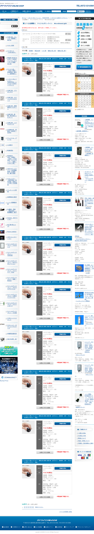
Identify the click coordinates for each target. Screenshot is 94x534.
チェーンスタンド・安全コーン (89, 180)
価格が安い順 (52, 50)
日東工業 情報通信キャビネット (12, 107)
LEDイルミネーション (12, 237)
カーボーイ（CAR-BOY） (11, 51)
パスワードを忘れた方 (87, 11)
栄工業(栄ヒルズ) (11, 225)
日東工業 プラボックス (12, 91)
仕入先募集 (38, 527)
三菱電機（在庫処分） (82, 131)
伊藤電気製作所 (12, 333)
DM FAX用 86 (12, 339)
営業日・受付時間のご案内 (85, 443)
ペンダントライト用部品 (83, 301)
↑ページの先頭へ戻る (65, 511)
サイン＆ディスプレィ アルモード (12, 245)
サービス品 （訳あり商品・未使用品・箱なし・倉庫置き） (12, 71)
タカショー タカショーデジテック (12, 326)
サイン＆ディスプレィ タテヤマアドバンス (12, 287)
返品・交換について (84, 440)
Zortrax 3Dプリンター (12, 218)
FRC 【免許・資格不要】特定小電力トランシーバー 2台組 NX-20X (89, 202)
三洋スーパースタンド (12, 318)
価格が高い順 (62, 50)
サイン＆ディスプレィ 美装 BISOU (12, 279)
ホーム (24, 18)
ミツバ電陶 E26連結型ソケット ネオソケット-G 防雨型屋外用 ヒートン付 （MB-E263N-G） (89, 399)
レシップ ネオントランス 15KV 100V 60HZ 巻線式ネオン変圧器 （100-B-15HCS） (89, 347)
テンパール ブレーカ (12, 138)
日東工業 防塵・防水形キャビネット (12, 116)
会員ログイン (49, 527)
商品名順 (37, 50)
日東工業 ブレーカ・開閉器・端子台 (12, 38)
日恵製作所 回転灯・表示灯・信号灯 (12, 131)
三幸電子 (10, 145)
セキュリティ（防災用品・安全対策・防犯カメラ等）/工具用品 (12, 181)
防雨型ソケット (80, 407)
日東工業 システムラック (12, 123)
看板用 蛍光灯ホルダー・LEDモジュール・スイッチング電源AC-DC (12, 60)
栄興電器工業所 (12, 197)
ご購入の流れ (82, 433)
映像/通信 (10, 150)
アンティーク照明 (12, 190)
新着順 (31, 50)
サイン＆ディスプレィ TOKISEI (12, 254)
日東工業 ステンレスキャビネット (12, 99)
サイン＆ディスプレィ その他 (12, 312)
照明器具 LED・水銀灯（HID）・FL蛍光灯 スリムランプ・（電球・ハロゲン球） (12, 159)
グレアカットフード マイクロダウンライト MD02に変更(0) (51, 43)
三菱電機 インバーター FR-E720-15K (89, 149)
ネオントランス (80, 355)
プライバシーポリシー (83, 527)
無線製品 (88, 208)
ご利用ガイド (16, 527)
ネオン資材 (10, 45)
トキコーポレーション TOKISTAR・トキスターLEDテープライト (12, 82)
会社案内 (6, 527)
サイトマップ (70, 527)
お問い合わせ (28, 527)
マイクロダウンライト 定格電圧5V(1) (44, 39)
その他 (87, 273)
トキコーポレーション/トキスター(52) (44, 33)
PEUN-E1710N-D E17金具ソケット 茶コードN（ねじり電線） (89, 296)
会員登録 (59, 527)
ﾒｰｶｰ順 (44, 50)
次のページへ (39, 507)
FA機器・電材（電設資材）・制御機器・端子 (12, 211)
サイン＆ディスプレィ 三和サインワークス (12, 296)
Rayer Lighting (11, 231)
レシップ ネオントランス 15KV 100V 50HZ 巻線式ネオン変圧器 (89, 368)
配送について (82, 438)
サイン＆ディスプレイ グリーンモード (12, 304)
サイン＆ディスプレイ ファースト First (12, 270)
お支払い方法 (82, 435)
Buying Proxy (4, 380)
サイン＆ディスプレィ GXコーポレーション (12, 262)
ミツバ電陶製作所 (12, 203)
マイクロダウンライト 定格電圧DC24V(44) (46, 37)
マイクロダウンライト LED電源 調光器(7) (46, 41)
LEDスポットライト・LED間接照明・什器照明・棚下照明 (12, 171)
